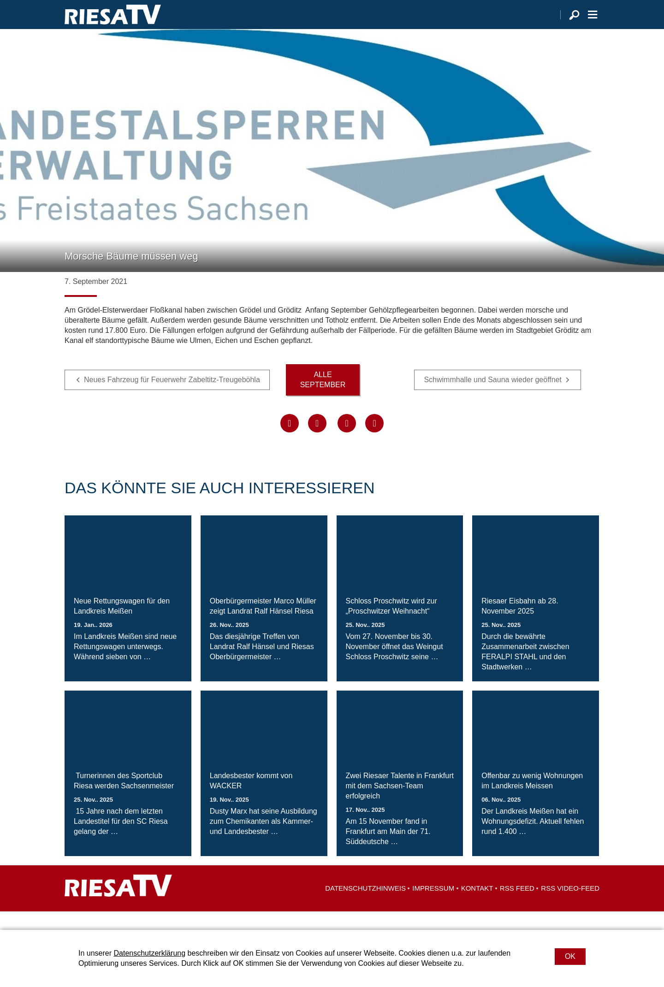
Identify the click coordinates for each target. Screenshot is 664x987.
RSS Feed (517, 906)
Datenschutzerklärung (149, 953)
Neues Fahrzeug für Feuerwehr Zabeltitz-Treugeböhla (172, 398)
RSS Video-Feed (570, 906)
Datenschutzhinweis (365, 906)
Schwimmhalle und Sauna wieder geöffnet (493, 398)
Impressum (433, 906)
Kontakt (477, 906)
